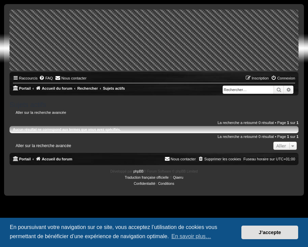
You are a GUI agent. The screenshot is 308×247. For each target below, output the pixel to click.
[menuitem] (46, 78)
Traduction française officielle (147, 177)
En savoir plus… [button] (191, 236)
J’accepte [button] (270, 232)
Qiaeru (178, 177)
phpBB (138, 171)
